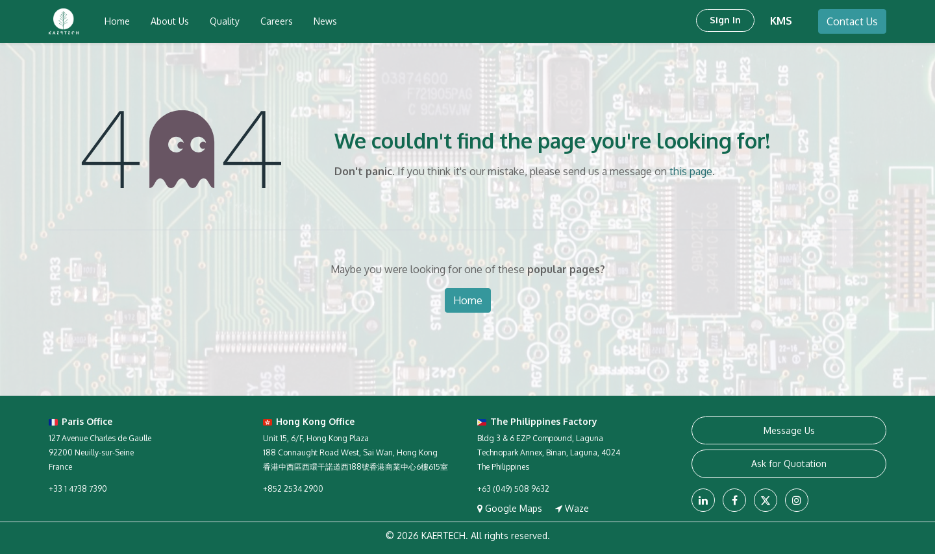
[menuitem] (117, 21)
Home (467, 300)
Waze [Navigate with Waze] (572, 508)
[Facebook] (734, 500)
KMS (781, 20)
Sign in (725, 19)
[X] (765, 500)
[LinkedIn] (703, 500)
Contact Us (852, 21)
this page (690, 171)
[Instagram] (796, 500)
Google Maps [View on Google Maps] (511, 508)
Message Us (789, 430)
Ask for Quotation (789, 463)
